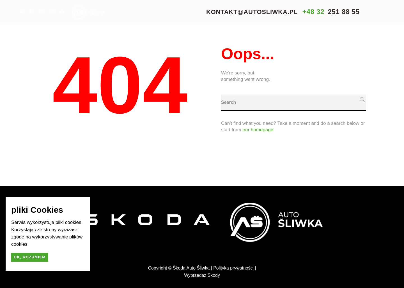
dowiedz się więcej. (50, 244)
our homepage (258, 129)
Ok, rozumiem (29, 257)
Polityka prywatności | (234, 268)
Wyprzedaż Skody (202, 275)
